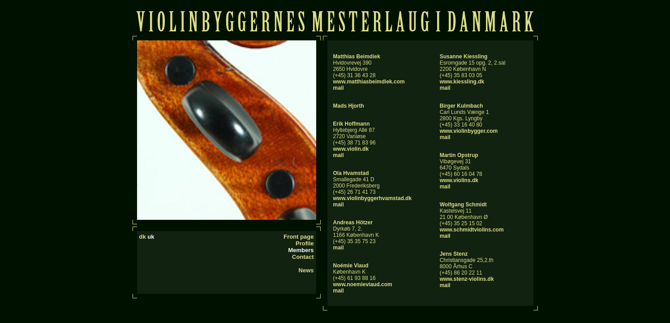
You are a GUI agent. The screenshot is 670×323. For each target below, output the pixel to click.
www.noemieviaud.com (362, 284)
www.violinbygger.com (469, 131)
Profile (305, 243)
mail (338, 88)
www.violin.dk (351, 149)
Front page (298, 236)
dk (142, 236)
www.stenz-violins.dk (467, 279)
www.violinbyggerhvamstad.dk (372, 198)
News (306, 270)
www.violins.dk (459, 180)
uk (150, 236)
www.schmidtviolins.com (472, 230)
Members (301, 250)
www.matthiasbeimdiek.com (369, 82)
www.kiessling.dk (462, 82)
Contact (303, 256)
